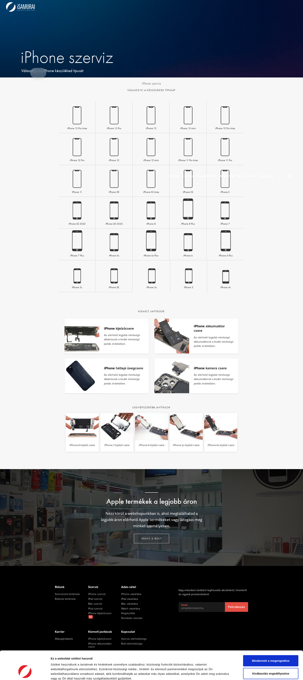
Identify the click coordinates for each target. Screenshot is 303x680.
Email (184, 605)
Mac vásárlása (129, 603)
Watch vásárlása (130, 608)
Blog (243, 6)
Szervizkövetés (205, 6)
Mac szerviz (95, 603)
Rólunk (169, 6)
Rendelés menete (131, 618)
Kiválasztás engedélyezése (270, 649)
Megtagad (270, 661)
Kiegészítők (128, 613)
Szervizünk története (67, 594)
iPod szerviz (95, 608)
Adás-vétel (227, 6)
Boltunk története (65, 599)
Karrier (256, 6)
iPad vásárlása (129, 599)
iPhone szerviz (97, 594)
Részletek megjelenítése (67, 672)
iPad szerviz (95, 599)
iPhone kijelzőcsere (99, 615)
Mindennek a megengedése (270, 636)
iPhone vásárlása (131, 594)
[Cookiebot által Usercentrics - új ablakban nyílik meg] (25, 672)
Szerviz (184, 6)
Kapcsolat (273, 6)
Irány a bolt (151, 538)
